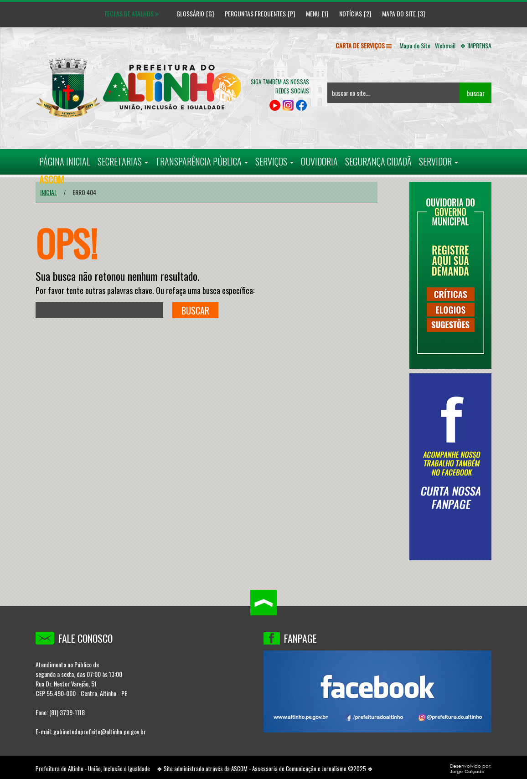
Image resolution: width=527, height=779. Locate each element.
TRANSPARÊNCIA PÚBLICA (201, 161)
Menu (313, 13)
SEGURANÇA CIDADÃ (378, 161)
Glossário (187, 13)
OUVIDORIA (319, 161)
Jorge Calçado (467, 771)
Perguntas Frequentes (255, 13)
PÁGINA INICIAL (64, 161)
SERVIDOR (438, 161)
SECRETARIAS (123, 161)
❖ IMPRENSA (475, 45)
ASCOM (239, 768)
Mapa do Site (399, 13)
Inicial (48, 192)
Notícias (350, 13)
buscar (476, 93)
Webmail (445, 45)
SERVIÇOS (274, 161)
